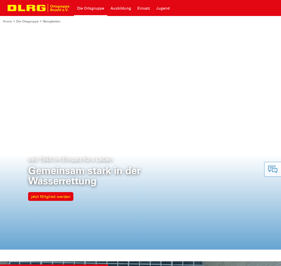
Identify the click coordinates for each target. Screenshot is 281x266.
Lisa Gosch (46, 95)
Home (7, 21)
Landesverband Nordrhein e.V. (212, 260)
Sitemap (51, 260)
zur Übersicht (241, 176)
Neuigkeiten (51, 21)
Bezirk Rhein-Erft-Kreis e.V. (257, 260)
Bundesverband (175, 260)
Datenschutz (33, 260)
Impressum (12, 260)
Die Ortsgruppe (27, 21)
